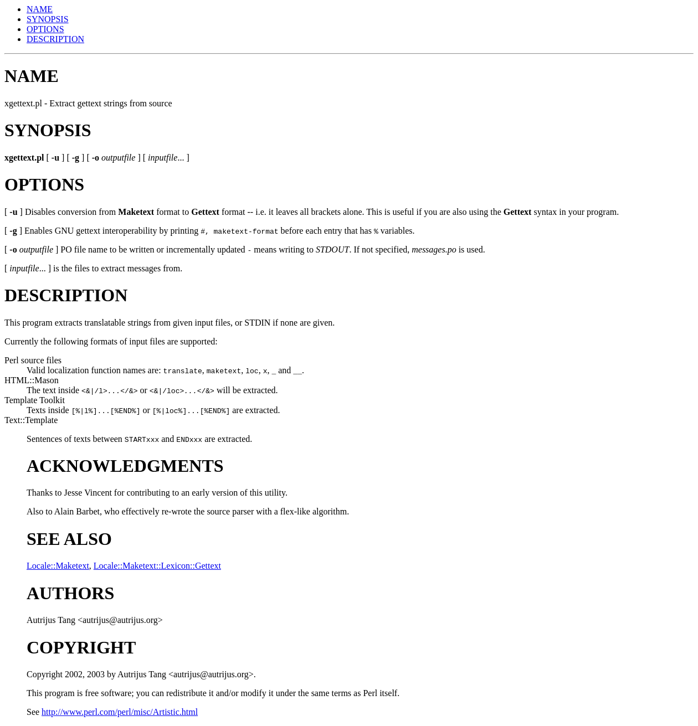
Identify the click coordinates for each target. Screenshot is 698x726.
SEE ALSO (69, 539)
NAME (40, 9)
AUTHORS (70, 593)
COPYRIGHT (81, 647)
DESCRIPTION (55, 39)
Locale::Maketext (58, 565)
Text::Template (31, 420)
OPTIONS (45, 29)
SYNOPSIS (48, 19)
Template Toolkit (34, 400)
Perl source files (32, 360)
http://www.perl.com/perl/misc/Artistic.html (120, 712)
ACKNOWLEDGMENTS (125, 466)
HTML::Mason (31, 380)
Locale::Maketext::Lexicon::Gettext (157, 565)
